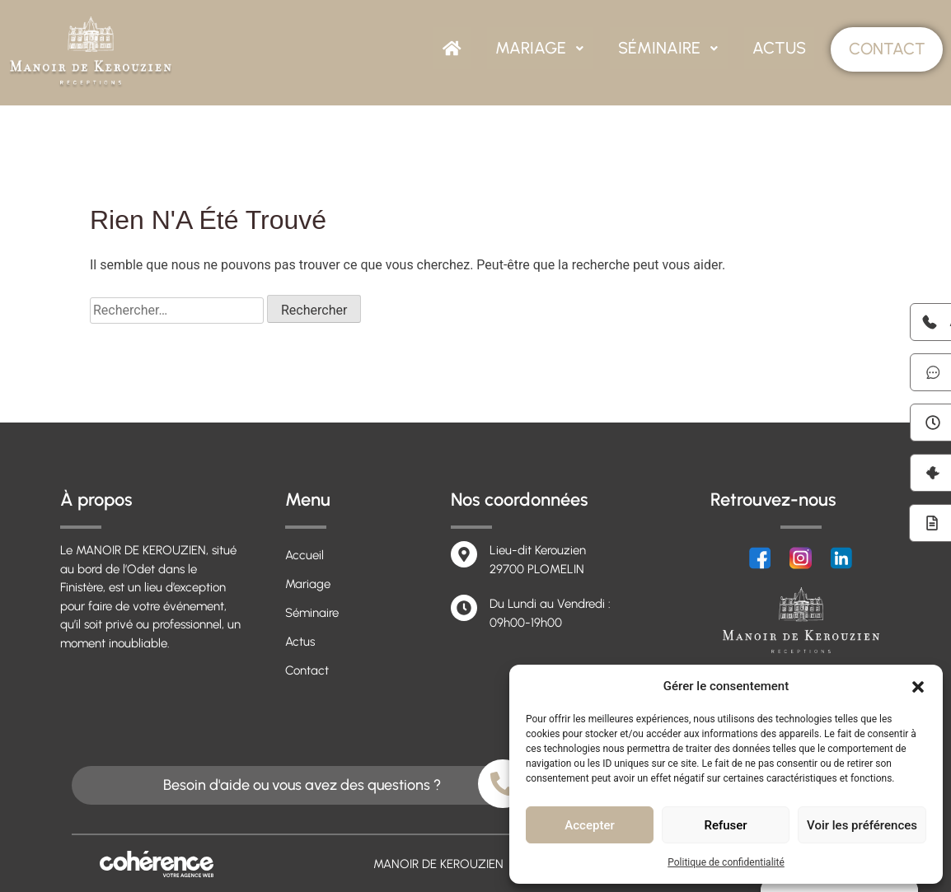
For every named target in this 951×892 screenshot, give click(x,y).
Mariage (543, 48)
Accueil (304, 555)
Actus (779, 48)
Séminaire (670, 48)
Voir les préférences (862, 825)
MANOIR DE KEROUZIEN (436, 864)
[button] (918, 686)
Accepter (589, 825)
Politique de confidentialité (726, 862)
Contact (886, 49)
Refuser (725, 825)
